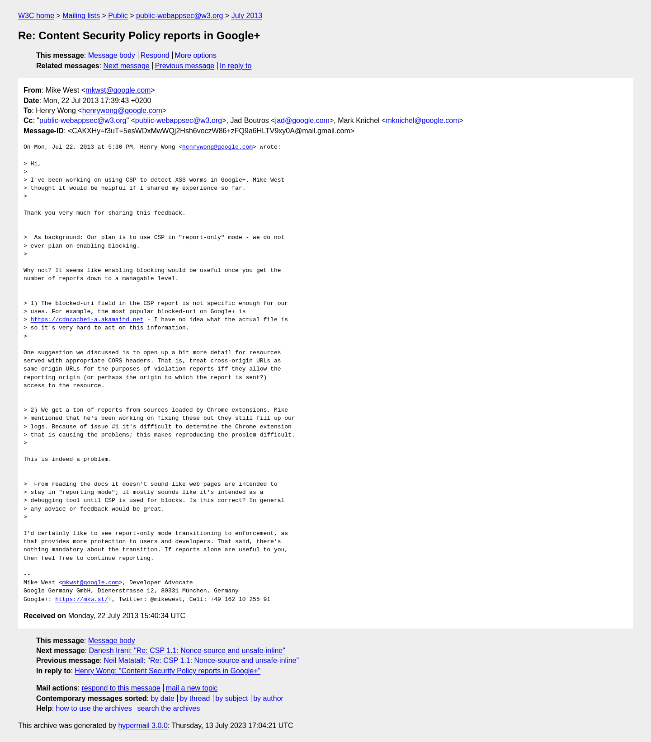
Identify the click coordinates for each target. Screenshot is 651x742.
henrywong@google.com (122, 110)
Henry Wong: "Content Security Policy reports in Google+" (167, 671)
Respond (155, 55)
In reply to (235, 66)
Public (118, 15)
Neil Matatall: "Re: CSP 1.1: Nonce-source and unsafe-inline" (201, 660)
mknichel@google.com (422, 120)
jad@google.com (302, 120)
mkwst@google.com (118, 90)
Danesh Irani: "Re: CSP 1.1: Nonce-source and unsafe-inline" (187, 650)
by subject (231, 698)
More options (196, 55)
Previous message (185, 66)
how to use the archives (94, 708)
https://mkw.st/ (81, 600)
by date (162, 698)
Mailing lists (81, 15)
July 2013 (247, 15)
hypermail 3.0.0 (142, 725)
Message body (111, 55)
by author (268, 698)
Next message (127, 66)
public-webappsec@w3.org (179, 15)
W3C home (36, 15)
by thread (195, 698)
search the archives (168, 708)
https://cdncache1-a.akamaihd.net (87, 320)
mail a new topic (192, 688)
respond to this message (120, 688)
